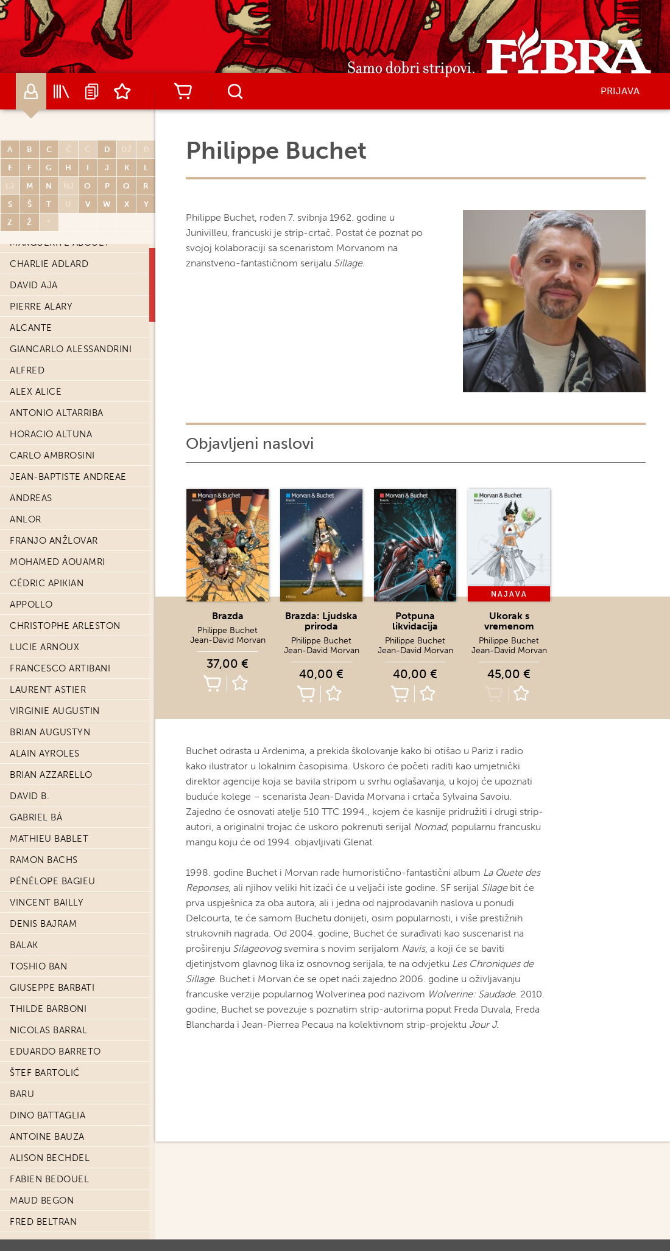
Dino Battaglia (47, 1115)
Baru (22, 1094)
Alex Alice (36, 391)
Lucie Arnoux (44, 647)
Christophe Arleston (65, 625)
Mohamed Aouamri (57, 561)
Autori (31, 91)
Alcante (31, 327)
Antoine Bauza (47, 1136)
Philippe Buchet (227, 630)
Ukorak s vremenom (509, 621)
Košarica (183, 91)
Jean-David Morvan (228, 640)
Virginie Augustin (55, 710)
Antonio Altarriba (57, 412)
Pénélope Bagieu (53, 881)
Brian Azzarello (51, 774)
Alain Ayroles (45, 753)
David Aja (34, 285)
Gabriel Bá (36, 817)
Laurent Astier (48, 689)
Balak (24, 945)
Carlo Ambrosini (52, 455)
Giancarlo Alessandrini (71, 349)
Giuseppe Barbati (52, 987)
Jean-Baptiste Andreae (68, 476)
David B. (29, 796)
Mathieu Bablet (49, 838)
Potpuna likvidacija (415, 621)
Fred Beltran (43, 1221)
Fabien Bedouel (49, 1179)
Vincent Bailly (46, 902)
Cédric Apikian (46, 583)
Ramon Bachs (44, 859)
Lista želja (122, 91)
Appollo (31, 604)
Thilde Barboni (48, 1008)
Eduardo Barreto (55, 1051)
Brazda (228, 616)
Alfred (27, 370)
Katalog (61, 91)
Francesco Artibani (60, 668)
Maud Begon (42, 1200)
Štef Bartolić (45, 1072)
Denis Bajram (43, 923)
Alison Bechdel (50, 1157)
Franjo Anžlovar (54, 540)
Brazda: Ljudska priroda (321, 621)
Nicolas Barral (48, 1030)
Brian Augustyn (50, 732)
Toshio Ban (38, 966)
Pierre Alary (41, 306)
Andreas (31, 498)
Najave (92, 91)
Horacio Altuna (51, 434)
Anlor (25, 519)
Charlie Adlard (49, 263)
